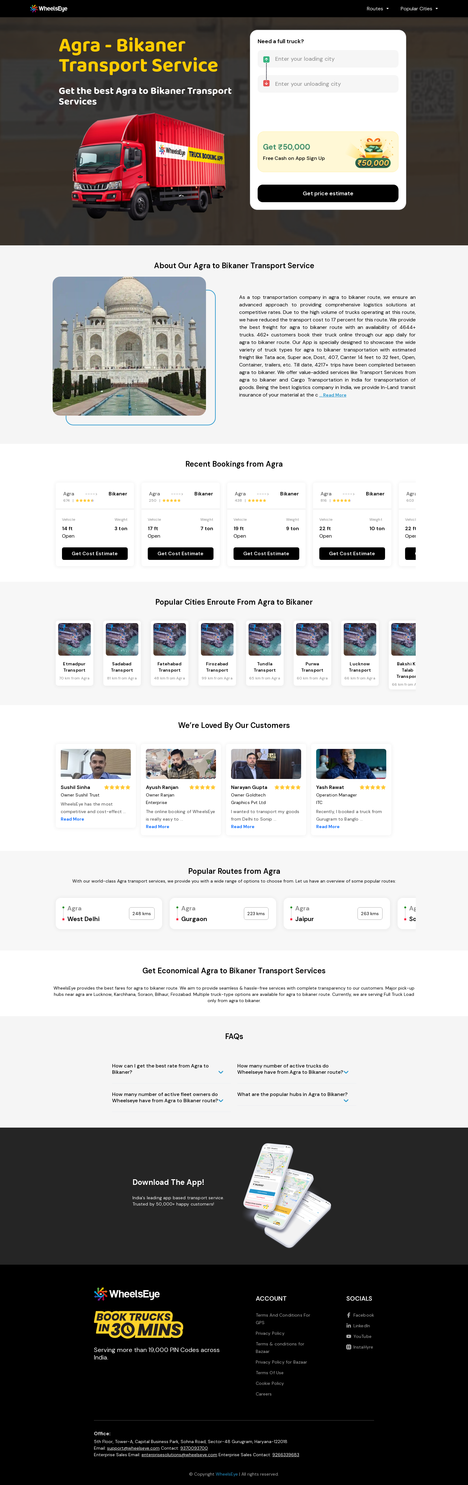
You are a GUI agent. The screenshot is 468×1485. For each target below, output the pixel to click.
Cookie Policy (270, 1383)
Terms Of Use (270, 1372)
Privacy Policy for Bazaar (281, 1362)
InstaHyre (359, 1347)
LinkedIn (358, 1326)
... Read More (333, 395)
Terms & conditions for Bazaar (280, 1347)
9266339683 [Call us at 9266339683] (285, 1454)
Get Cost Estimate (95, 553)
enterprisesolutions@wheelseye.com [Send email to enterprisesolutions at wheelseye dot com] (179, 1454)
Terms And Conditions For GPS (283, 1318)
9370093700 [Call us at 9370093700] (194, 1448)
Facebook (360, 1315)
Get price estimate (328, 193)
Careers (264, 1394)
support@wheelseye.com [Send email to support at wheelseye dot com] (133, 1448)
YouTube (359, 1336)
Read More (72, 819)
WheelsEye (227, 1474)
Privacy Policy (270, 1333)
